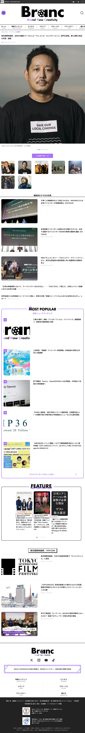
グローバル (55, 27)
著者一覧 (8, 701)
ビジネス (31, 27)
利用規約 (76, 701)
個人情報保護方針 (44, 701)
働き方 (64, 694)
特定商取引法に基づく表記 (32, 704)
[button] (12, 95)
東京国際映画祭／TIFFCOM (42, 550)
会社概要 (43, 704)
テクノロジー (69, 27)
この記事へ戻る (42, 156)
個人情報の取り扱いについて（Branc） (62, 701)
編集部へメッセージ (18, 701)
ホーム (3, 27)
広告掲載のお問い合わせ (31, 701)
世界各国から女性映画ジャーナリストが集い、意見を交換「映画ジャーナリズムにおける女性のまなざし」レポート (41, 297)
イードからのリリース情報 (54, 704)
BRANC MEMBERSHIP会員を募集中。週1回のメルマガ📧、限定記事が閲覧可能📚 (42, 669)
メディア (43, 27)
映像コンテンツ (17, 27)
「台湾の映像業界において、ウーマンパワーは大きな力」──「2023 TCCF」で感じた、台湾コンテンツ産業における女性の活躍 (41, 287)
